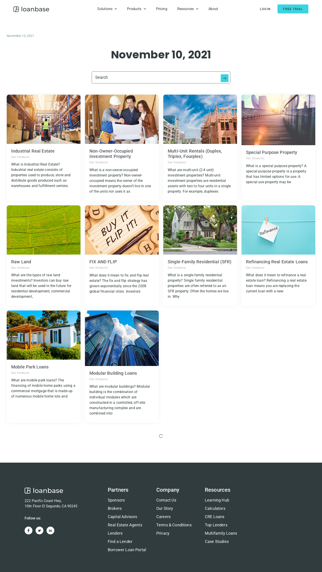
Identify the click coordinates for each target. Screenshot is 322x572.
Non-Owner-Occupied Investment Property (111, 153)
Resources (188, 9)
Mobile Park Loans (30, 367)
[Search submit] (225, 77)
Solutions (107, 9)
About (213, 9)
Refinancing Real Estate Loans (277, 261)
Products (136, 9)
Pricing (161, 9)
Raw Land (21, 261)
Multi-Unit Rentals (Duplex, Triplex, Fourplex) (195, 153)
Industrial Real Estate (33, 151)
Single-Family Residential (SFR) (200, 261)
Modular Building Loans (113, 373)
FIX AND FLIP (103, 261)
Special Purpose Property (271, 152)
